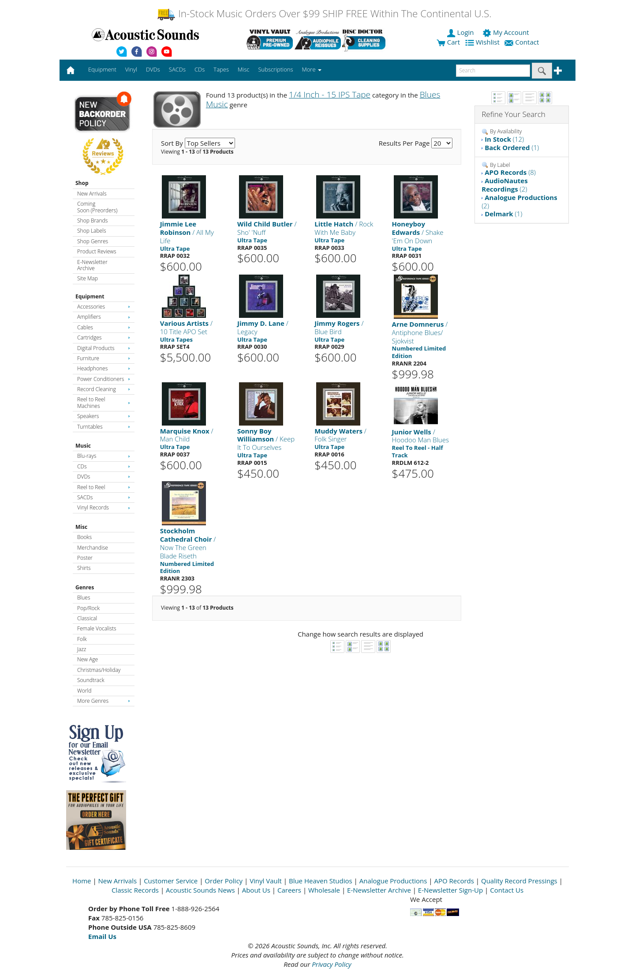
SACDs (103, 497)
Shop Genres (92, 241)
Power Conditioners (103, 379)
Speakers (103, 416)
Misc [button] (243, 69)
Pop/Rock (88, 608)
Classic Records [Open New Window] (135, 890)
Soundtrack (90, 680)
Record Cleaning (103, 389)
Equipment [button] (102, 69)
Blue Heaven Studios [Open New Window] (320, 880)
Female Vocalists (96, 628)
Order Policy (224, 880)
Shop (82, 183)
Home (81, 880)
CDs (103, 466)
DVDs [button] (153, 69)
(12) (504, 139)
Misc (81, 527)
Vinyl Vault (266, 880)
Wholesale (324, 890)
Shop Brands (92, 220)
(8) (510, 172)
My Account (506, 32)
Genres (84, 587)
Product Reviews (96, 251)
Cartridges (103, 337)
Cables (103, 327)
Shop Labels (91, 230)
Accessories (103, 306)
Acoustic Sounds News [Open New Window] (200, 890)
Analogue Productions (393, 880)
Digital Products (103, 348)
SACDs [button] (177, 69)
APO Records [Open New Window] (454, 880)
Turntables (103, 426)
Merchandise (92, 547)
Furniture (103, 358)
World (84, 690)
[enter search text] (493, 70)
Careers (289, 890)
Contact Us (506, 890)
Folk (82, 639)
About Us (256, 890)
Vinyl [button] (131, 69)
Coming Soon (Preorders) (97, 207)
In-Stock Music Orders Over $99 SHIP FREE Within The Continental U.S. (324, 13)
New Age (87, 659)
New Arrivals (91, 193)
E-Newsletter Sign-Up (450, 890)
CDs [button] (199, 69)
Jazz (81, 649)
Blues (83, 597)
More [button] (311, 69)
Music (83, 445)
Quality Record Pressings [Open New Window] (519, 880)
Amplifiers (103, 316)
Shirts (84, 568)
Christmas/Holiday (98, 670)
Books (84, 537)
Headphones (103, 368)
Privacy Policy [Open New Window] (331, 964)
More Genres (103, 701)
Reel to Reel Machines (103, 402)
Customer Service (171, 880)
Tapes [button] (221, 69)
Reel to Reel (103, 487)
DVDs (103, 476)
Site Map (87, 278)
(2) (504, 184)
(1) (512, 147)
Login (461, 32)
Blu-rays (103, 456)
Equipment (89, 296)
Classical (87, 618)
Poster (85, 558)
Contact (522, 42)
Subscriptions (275, 69)
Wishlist (483, 42)
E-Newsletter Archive (92, 265)
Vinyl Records (103, 507)
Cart (448, 42)
